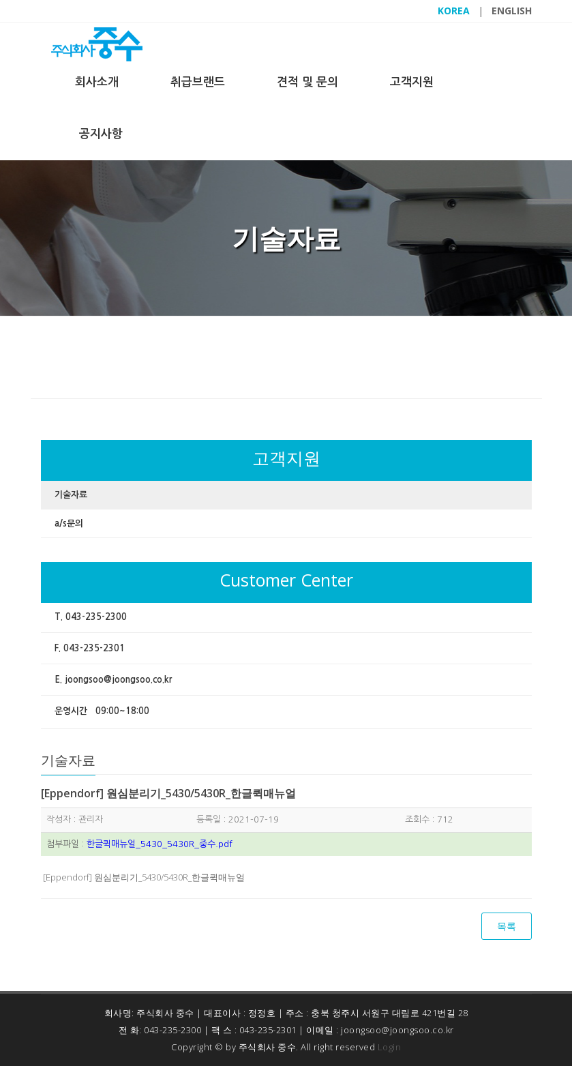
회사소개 (97, 82)
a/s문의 (69, 523)
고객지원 (412, 82)
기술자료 (71, 494)
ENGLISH (512, 10)
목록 (506, 925)
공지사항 (101, 134)
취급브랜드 (197, 82)
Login (390, 1047)
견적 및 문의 (307, 82)
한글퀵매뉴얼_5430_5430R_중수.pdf (159, 844)
